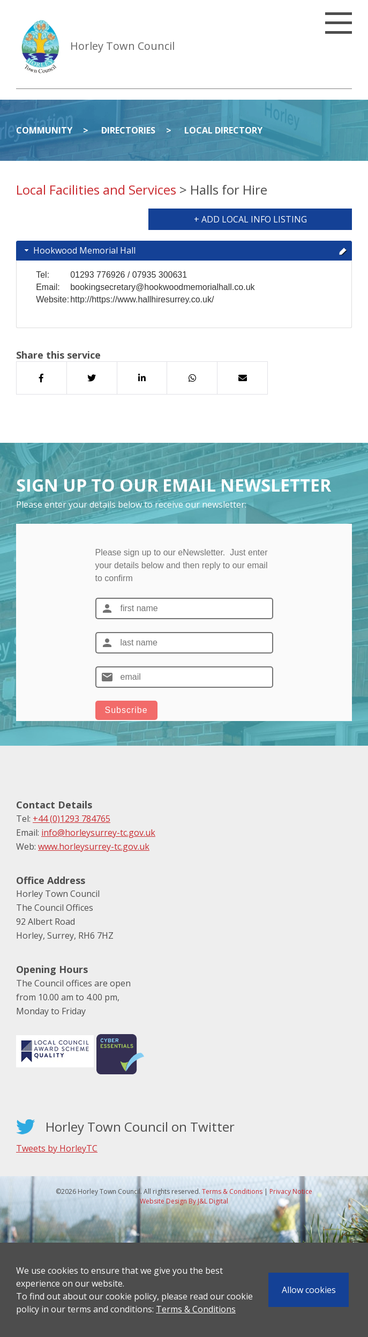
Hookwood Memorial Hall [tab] (184, 250)
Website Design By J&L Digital (184, 1201)
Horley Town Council (122, 46)
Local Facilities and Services (96, 189)
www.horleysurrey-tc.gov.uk (93, 846)
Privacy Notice (290, 1191)
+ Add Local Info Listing (250, 219)
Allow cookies (309, 1290)
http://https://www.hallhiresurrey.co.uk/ (142, 299)
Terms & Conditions (196, 1309)
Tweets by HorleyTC (56, 1148)
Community (44, 130)
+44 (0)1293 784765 (71, 819)
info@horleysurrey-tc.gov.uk (98, 832)
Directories (128, 130)
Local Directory (223, 130)
